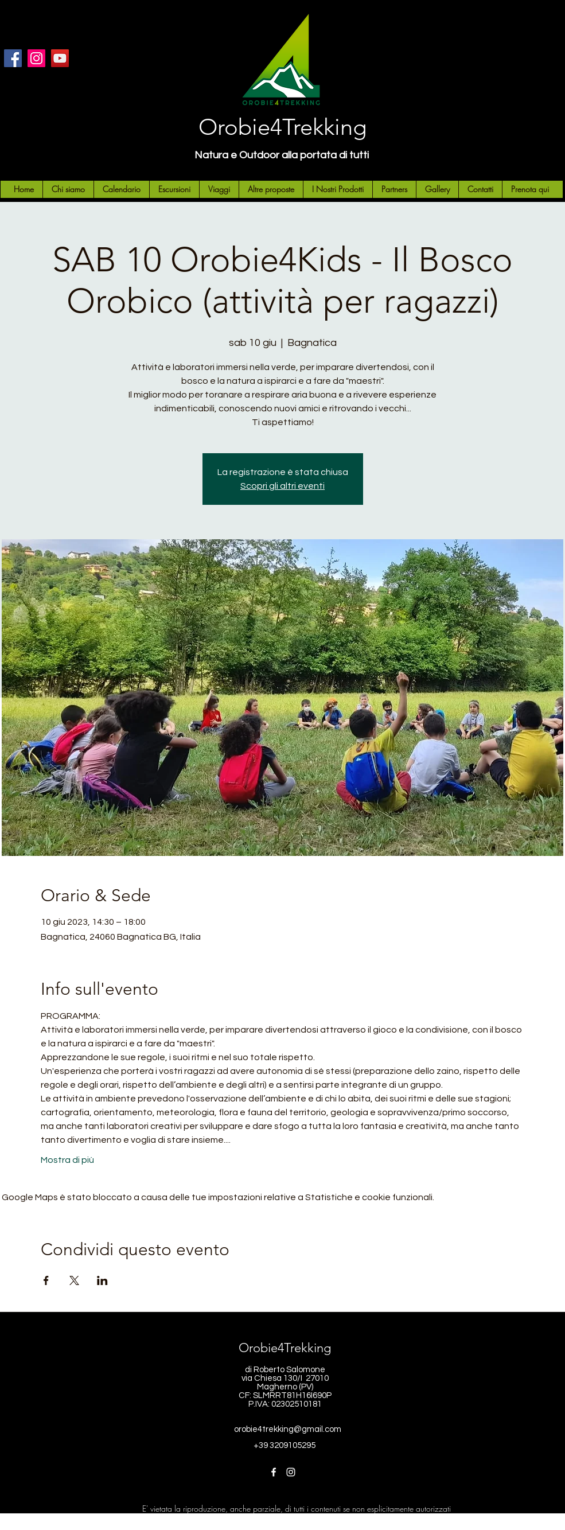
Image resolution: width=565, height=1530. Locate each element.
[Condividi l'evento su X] (74, 1280)
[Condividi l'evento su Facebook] (46, 1280)
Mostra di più (67, 1160)
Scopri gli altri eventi (282, 485)
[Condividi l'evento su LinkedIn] (102, 1280)
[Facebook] (13, 58)
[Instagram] (36, 58)
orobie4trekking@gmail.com (287, 1429)
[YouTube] (60, 58)
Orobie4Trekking (282, 127)
